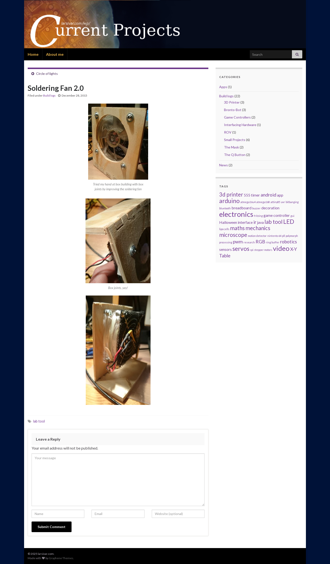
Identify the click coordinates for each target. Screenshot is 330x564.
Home (33, 54)
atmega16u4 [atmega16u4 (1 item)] (248, 202)
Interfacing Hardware (240, 125)
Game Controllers (237, 117)
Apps (223, 87)
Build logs (49, 95)
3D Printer (232, 102)
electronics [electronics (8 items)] (236, 214)
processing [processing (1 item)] (225, 242)
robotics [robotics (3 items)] (288, 241)
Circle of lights (47, 73)
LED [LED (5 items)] (288, 221)
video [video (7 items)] (281, 248)
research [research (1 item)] (249, 242)
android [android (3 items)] (268, 194)
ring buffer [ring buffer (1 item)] (272, 242)
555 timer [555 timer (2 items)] (252, 195)
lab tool (39, 421)
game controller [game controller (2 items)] (277, 215)
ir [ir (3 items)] (254, 222)
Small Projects (234, 140)
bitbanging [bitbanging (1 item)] (292, 202)
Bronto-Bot (232, 110)
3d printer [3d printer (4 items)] (231, 194)
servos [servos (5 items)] (240, 248)
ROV (227, 132)
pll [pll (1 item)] (283, 235)
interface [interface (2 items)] (245, 222)
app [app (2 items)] (280, 195)
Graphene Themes (61, 558)
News (223, 165)
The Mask (231, 147)
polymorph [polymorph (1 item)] (292, 235)
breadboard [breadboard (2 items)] (241, 207)
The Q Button (234, 155)
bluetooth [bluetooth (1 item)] (225, 208)
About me (55, 54)
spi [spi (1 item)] (251, 249)
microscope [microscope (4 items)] (233, 235)
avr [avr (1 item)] (283, 202)
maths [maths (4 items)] (237, 228)
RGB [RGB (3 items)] (260, 241)
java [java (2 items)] (260, 222)
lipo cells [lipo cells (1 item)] (224, 229)
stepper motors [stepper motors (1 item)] (263, 249)
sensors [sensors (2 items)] (225, 249)
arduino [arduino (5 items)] (229, 200)
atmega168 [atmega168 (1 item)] (263, 202)
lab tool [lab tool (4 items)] (273, 222)
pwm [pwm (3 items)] (238, 241)
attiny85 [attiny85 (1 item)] (275, 202)
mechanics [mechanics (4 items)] (257, 228)
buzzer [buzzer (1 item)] (256, 208)
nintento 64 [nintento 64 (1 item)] (274, 235)
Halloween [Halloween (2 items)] (228, 222)
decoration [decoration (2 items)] (270, 207)
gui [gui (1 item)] (292, 215)
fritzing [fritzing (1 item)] (258, 215)
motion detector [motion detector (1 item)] (257, 235)
